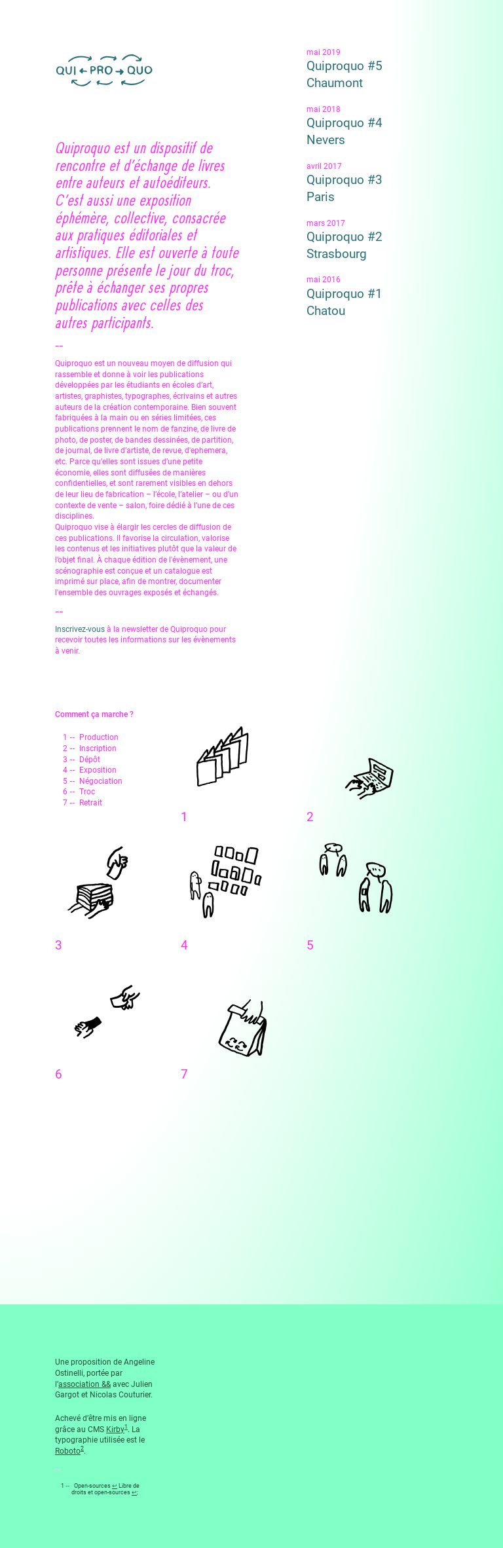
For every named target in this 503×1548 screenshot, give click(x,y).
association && (84, 1384)
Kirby (115, 1429)
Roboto (68, 1451)
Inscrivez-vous (80, 629)
